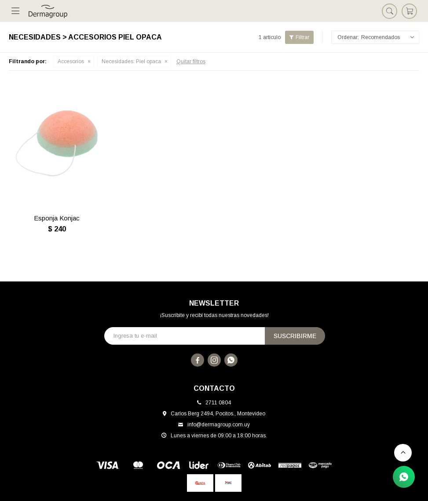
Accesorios (71, 61)
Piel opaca (131, 61)
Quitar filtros (190, 61)
